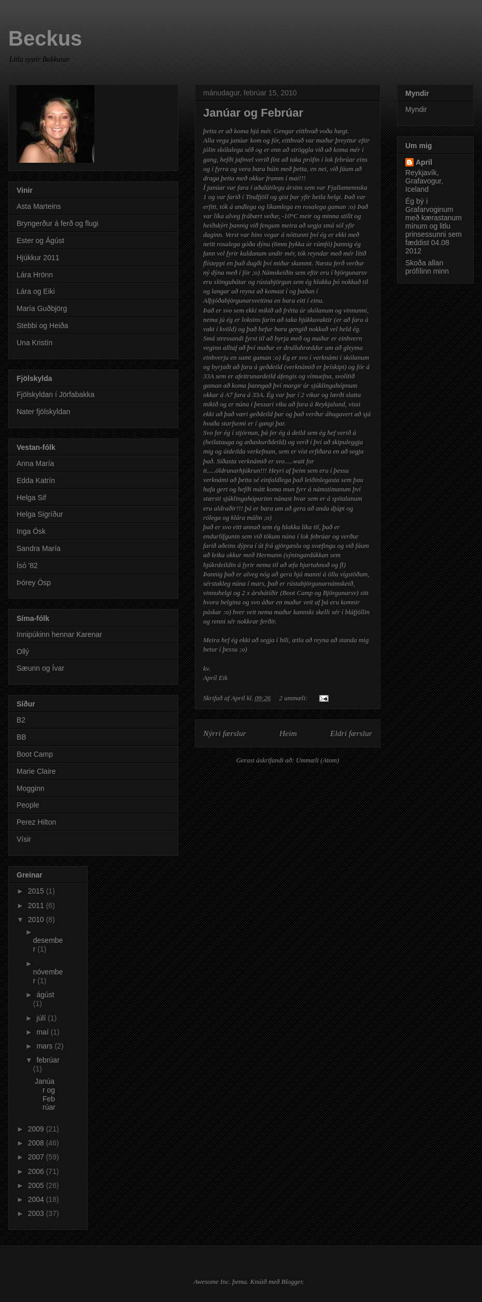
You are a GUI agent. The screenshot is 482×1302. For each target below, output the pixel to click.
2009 (37, 1129)
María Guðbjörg (42, 308)
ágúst (45, 994)
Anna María (35, 463)
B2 (21, 720)
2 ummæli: (294, 698)
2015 (37, 891)
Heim (288, 733)
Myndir (416, 109)
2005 (37, 1185)
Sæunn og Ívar (40, 668)
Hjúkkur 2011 (38, 257)
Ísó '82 (27, 565)
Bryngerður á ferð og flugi (57, 223)
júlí (42, 1018)
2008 (37, 1143)
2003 (37, 1213)
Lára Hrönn (35, 275)
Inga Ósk (31, 531)
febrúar (47, 1060)
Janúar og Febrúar (253, 112)
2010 (37, 919)
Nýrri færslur (224, 733)
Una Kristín (34, 342)
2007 (37, 1157)
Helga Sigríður (40, 514)
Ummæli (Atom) (317, 760)
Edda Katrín (36, 480)
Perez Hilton (36, 822)
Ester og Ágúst (40, 240)
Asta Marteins (39, 206)
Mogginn (31, 788)
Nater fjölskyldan (43, 411)
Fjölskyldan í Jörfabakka (55, 394)
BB (21, 737)
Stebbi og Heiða (42, 325)
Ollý (23, 651)
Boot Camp (35, 754)
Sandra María (39, 548)
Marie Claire (36, 771)
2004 (37, 1199)
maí (43, 1032)
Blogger (291, 1281)
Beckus (45, 38)
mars (45, 1046)
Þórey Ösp (34, 582)
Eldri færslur (351, 733)
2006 (37, 1171)
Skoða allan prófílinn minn (427, 267)
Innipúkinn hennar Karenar (59, 634)
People (28, 805)
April (424, 162)
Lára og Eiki (36, 291)
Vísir (24, 839)
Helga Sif (31, 497)
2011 (37, 905)
